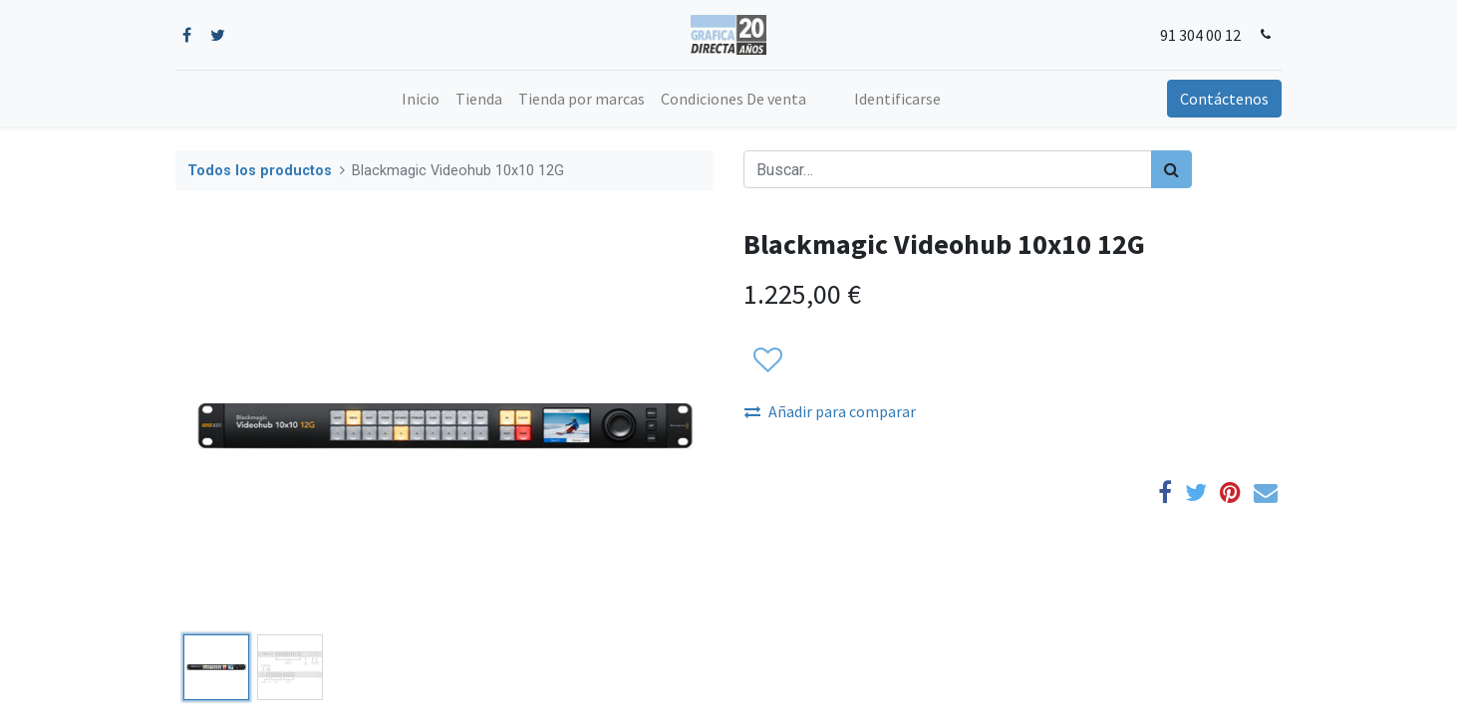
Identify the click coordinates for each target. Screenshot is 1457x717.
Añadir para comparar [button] (830, 411)
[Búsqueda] (1171, 169)
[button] (766, 360)
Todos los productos (259, 170)
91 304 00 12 (1200, 35)
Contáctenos (1224, 99)
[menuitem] (420, 99)
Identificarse (897, 99)
